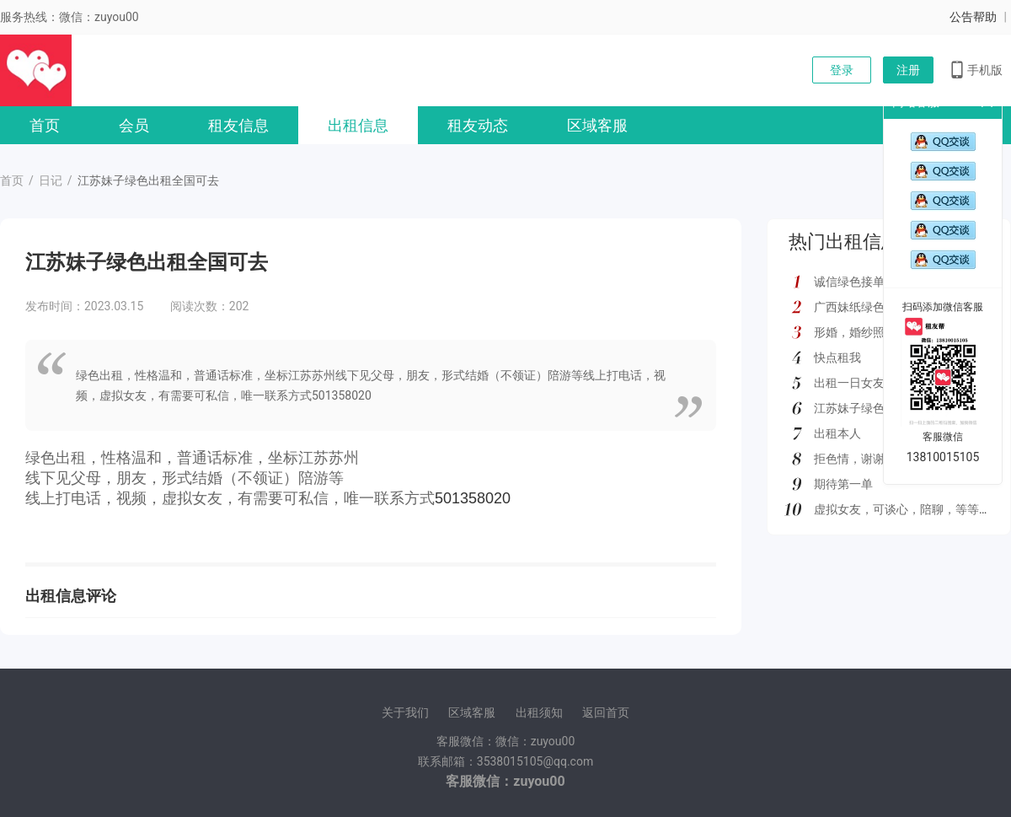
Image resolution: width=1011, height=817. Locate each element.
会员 (134, 125)
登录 (841, 70)
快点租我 (837, 357)
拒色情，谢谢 (849, 458)
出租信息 (358, 125)
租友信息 (238, 125)
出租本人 (837, 433)
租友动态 (477, 125)
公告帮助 (973, 17)
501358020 (473, 498)
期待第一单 (843, 484)
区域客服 (597, 125)
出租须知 (539, 712)
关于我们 (405, 712)
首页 (44, 125)
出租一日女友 (849, 383)
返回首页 (605, 712)
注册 (908, 70)
